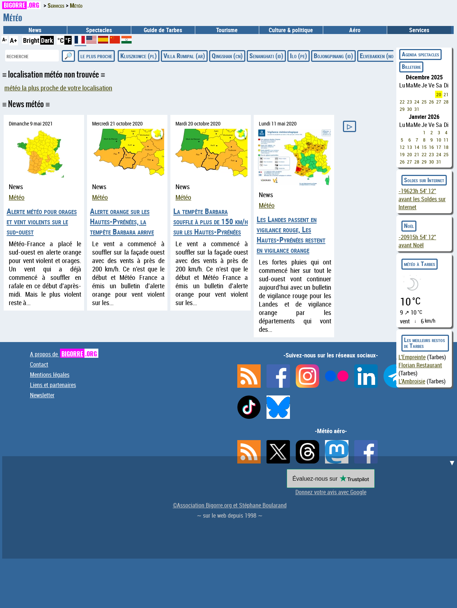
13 (409, 147)
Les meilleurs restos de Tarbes (424, 343)
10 (438, 139)
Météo (16, 197)
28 (446, 101)
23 (409, 101)
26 (431, 101)
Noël (409, 226)
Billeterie (411, 67)
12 (402, 147)
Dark (47, 40)
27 (438, 101)
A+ (13, 40)
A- (4, 39)
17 (438, 147)
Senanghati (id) (266, 55)
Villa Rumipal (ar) (184, 55)
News (35, 30)
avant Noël (417, 241)
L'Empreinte (412, 357)
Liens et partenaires (53, 385)
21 (446, 94)
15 (424, 147)
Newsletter (42, 395)
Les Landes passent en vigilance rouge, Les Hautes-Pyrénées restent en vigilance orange (291, 234)
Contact (39, 364)
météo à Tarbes (419, 264)
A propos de (64, 354)
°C (60, 40)
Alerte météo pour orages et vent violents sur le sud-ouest (42, 221)
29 (402, 109)
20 (438, 94)
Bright (31, 40)
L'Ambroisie (412, 381)
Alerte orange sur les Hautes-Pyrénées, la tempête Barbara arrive (122, 221)
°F (68, 40)
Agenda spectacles (420, 54)
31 (416, 109)
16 (431, 147)
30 (409, 109)
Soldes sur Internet (424, 180)
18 (446, 147)
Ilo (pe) (298, 55)
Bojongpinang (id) (333, 55)
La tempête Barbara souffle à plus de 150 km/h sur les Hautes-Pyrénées (210, 221)
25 (424, 101)
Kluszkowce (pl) (138, 55)
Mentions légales (49, 375)
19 (402, 154)
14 (416, 147)
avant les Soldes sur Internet (422, 199)
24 (416, 101)
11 (446, 139)
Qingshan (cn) (227, 55)
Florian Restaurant (420, 365)
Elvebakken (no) (378, 55)
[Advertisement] (230, 507)
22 (402, 101)
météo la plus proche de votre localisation (58, 88)
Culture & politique (291, 30)
